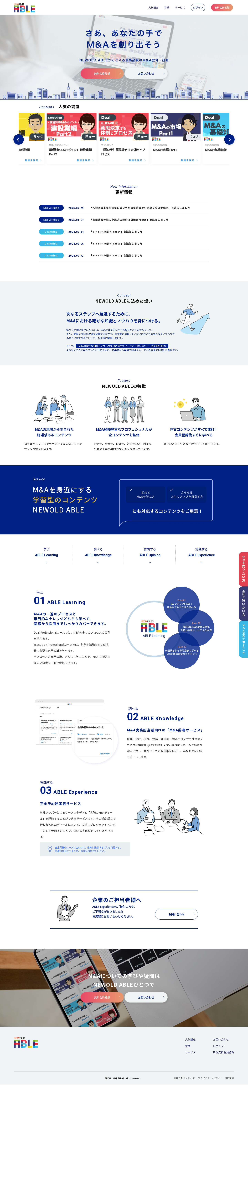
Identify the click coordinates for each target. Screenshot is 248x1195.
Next (229, 139)
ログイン (198, 7)
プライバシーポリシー (210, 1188)
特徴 (166, 7)
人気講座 (153, 7)
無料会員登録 (222, 7)
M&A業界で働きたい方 (243, 639)
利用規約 (229, 1188)
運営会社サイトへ (184, 1188)
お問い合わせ (151, 73)
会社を (243, 569)
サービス (180, 7)
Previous (18, 139)
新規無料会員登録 (223, 1163)
